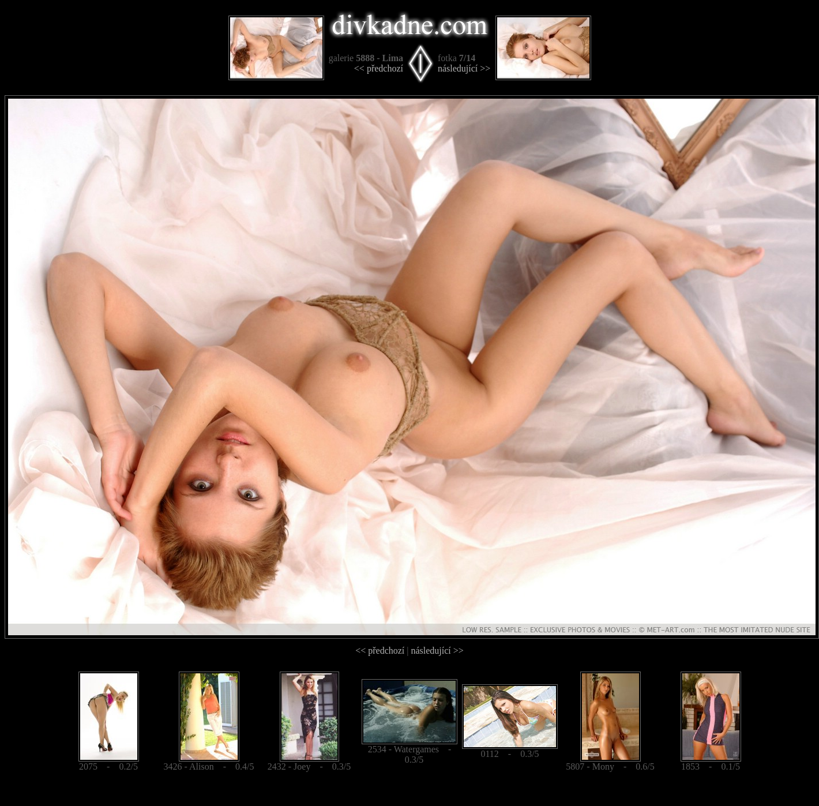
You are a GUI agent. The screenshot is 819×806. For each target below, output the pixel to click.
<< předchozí (378, 68)
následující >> (464, 68)
